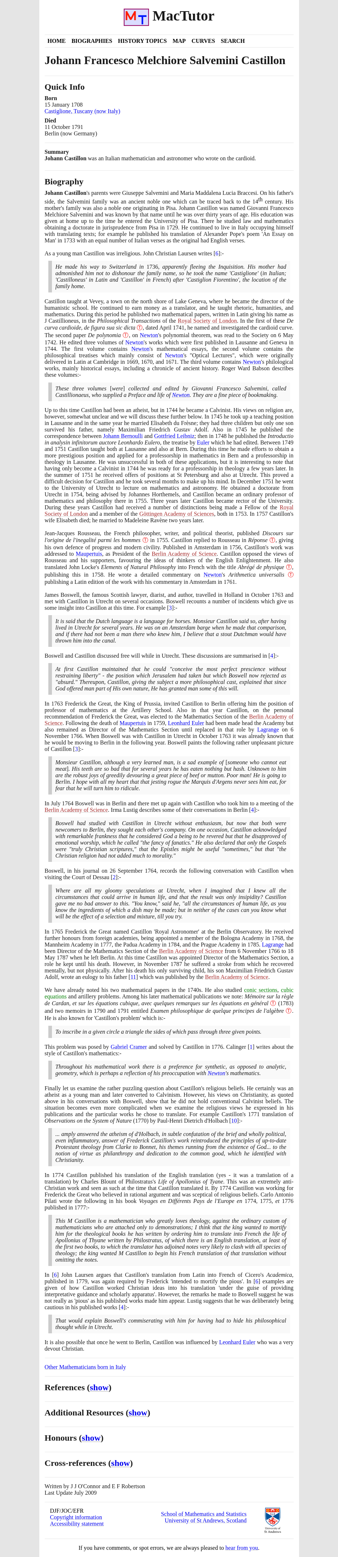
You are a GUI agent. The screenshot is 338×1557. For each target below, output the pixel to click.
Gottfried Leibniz (174, 436)
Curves (203, 41)
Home (57, 41)
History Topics (142, 41)
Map (178, 41)
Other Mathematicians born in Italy (85, 1367)
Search (233, 41)
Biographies (91, 41)
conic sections (260, 990)
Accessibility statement (77, 1524)
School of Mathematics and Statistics (203, 1514)
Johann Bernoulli (123, 436)
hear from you (241, 1548)
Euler (203, 442)
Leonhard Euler (186, 723)
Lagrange (268, 729)
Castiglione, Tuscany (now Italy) (82, 111)
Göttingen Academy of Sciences (176, 514)
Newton (149, 335)
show (99, 1387)
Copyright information (76, 1517)
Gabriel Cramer (129, 1047)
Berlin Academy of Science (184, 554)
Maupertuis (89, 554)
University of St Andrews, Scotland (205, 1520)
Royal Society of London (207, 321)
